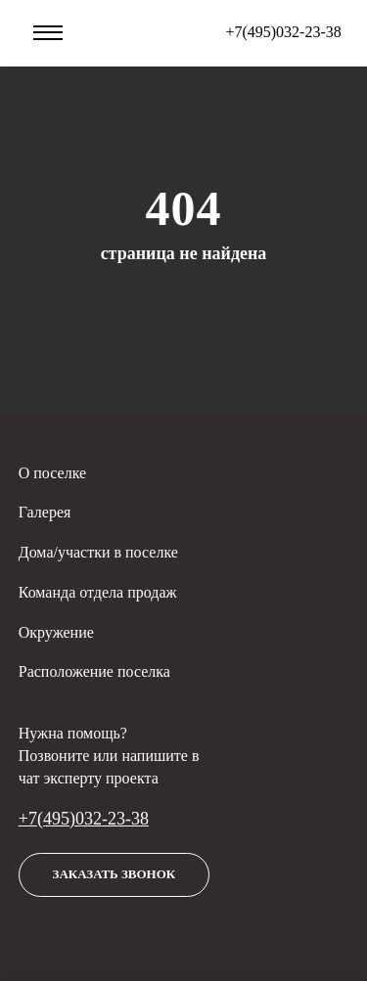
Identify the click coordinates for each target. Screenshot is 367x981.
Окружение (56, 632)
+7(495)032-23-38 (84, 818)
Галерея (45, 512)
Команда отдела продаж (98, 592)
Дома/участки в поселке (98, 552)
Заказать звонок (114, 874)
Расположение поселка (94, 671)
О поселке (52, 473)
